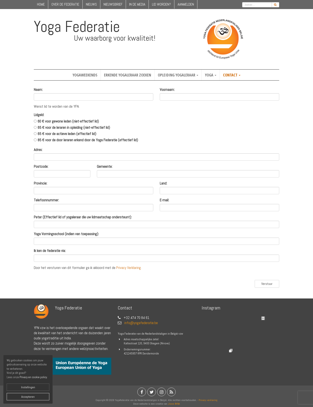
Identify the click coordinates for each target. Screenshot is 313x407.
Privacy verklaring (208, 400)
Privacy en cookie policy (33, 377)
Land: (163, 183)
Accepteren (28, 397)
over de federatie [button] (65, 4)
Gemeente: (104, 166)
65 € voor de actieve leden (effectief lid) (67, 133)
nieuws (91, 4)
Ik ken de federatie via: (50, 250)
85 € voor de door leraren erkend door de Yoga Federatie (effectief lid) (88, 140)
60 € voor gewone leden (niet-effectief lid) (68, 121)
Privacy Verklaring (128, 267)
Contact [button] (231, 75)
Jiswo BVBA (174, 403)
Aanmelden (186, 4)
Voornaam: (167, 89)
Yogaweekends (85, 75)
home (41, 4)
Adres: (38, 149)
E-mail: (164, 200)
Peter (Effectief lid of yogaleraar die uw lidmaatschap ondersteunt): (83, 217)
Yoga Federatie (77, 26)
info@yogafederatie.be (141, 322)
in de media (137, 4)
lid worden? (161, 4)
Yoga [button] (210, 75)
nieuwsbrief (113, 4)
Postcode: (41, 166)
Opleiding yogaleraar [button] (178, 75)
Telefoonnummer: (46, 200)
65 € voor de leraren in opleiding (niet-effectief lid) (74, 127)
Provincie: (40, 183)
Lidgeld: (39, 114)
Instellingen (28, 387)
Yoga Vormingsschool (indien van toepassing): (66, 233)
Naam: (38, 89)
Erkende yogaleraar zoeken (127, 75)
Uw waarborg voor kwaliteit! (114, 38)
